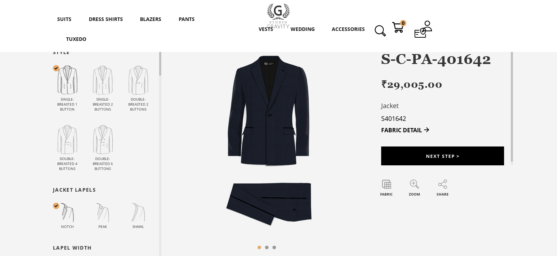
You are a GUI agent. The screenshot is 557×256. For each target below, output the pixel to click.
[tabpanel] (266, 152)
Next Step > (442, 157)
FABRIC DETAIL (401, 130)
